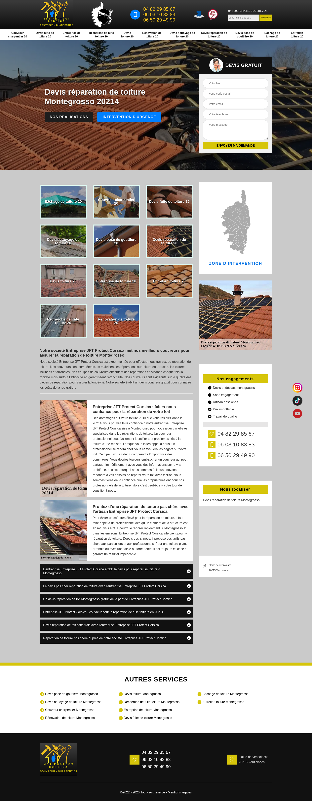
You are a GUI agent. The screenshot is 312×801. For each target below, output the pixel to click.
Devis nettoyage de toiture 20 (182, 34)
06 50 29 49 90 (159, 20)
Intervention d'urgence (129, 117)
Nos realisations (69, 117)
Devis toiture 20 (127, 34)
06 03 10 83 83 (159, 14)
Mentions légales (180, 792)
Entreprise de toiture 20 (71, 34)
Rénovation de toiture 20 (151, 34)
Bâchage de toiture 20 (272, 34)
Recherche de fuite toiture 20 (101, 34)
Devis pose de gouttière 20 (244, 34)
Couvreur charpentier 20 (17, 34)
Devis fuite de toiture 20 (45, 34)
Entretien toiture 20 (297, 34)
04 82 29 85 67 (159, 9)
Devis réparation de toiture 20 (214, 34)
